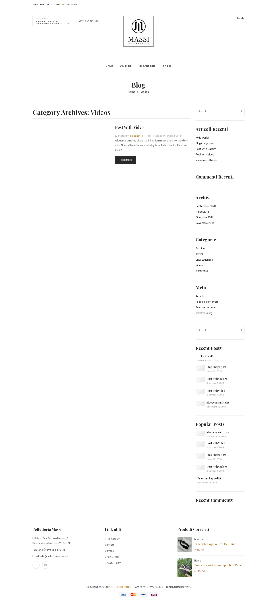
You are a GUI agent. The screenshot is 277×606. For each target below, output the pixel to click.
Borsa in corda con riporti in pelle (218, 565)
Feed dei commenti (207, 307)
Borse (197, 560)
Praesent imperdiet (209, 478)
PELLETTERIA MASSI (119, 586)
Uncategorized (204, 259)
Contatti (110, 544)
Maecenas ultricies (206, 160)
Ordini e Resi (112, 556)
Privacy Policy (113, 562)
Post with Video (131, 127)
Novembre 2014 (205, 223)
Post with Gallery (206, 149)
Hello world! (202, 137)
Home (131, 92)
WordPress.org (204, 313)
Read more (126, 159)
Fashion (200, 248)
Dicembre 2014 (204, 217)
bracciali (199, 539)
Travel (199, 254)
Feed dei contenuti (207, 301)
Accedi (200, 296)
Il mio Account (113, 538)
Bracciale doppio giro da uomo (215, 544)
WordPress (202, 271)
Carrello (240, 18)
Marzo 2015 (202, 211)
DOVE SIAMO (42, 18)
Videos (144, 92)
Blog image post (205, 143)
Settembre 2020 (206, 206)
